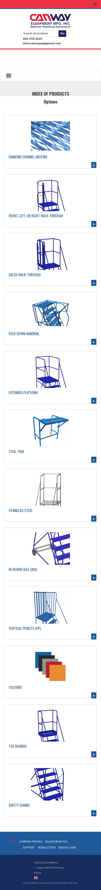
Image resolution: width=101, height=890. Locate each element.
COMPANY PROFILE (30, 841)
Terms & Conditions (46, 862)
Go (62, 33)
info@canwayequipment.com (42, 43)
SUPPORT (29, 847)
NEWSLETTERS (47, 847)
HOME (13, 841)
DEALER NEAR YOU (56, 841)
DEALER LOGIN (67, 847)
